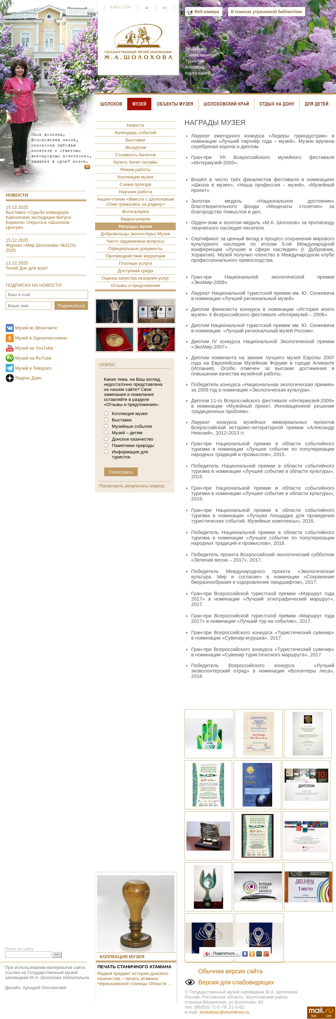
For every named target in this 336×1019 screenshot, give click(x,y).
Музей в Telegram (33, 368)
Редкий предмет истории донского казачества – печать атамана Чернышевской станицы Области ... (134, 978)
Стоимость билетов (135, 154)
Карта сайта (197, 73)
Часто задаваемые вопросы (136, 241)
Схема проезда (201, 54)
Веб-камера (207, 11)
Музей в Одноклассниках (41, 337)
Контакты (195, 67)
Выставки (135, 139)
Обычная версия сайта (230, 971)
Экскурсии (196, 48)
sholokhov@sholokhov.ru (224, 1012)
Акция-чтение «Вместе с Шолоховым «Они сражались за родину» (135, 202)
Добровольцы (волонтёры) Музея (135, 233)
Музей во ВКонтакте (36, 327)
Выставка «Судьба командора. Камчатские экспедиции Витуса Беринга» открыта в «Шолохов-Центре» (38, 220)
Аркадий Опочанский (44, 987)
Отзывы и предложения (135, 285)
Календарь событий (135, 132)
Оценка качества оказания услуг (135, 278)
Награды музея (135, 226)
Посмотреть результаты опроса (131, 485)
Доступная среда (135, 270)
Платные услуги (135, 263)
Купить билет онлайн (135, 162)
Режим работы (135, 169)
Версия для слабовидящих (236, 982)
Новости (17, 195)
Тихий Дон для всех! (27, 268)
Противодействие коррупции (135, 255)
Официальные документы (135, 248)
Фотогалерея (135, 211)
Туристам (195, 61)
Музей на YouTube (34, 348)
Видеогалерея (135, 218)
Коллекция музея (135, 176)
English (121, 7)
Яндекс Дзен (28, 377)
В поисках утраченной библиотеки (266, 11)
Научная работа (135, 191)
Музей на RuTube (33, 358)
